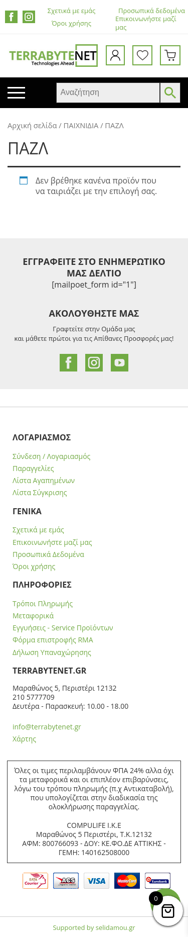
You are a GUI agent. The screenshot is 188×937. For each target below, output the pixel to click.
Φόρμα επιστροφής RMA (53, 639)
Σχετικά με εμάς (71, 11)
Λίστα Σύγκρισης (40, 492)
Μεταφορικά (33, 615)
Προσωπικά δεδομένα (151, 11)
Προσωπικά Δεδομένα (48, 554)
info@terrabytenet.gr (47, 726)
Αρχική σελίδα (32, 125)
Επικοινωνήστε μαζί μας (145, 23)
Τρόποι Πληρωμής (43, 603)
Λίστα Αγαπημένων (44, 480)
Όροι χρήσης (71, 23)
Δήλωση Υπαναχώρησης (52, 652)
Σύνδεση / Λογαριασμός (51, 456)
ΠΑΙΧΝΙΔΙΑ (81, 125)
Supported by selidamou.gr (94, 927)
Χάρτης (24, 738)
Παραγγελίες (33, 468)
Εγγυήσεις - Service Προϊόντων (63, 627)
